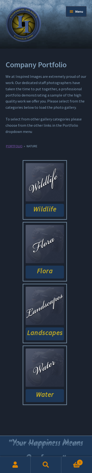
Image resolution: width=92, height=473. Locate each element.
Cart (72, 461)
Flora (45, 271)
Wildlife (44, 209)
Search (46, 465)
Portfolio (14, 146)
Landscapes (45, 332)
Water (45, 394)
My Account (15, 465)
